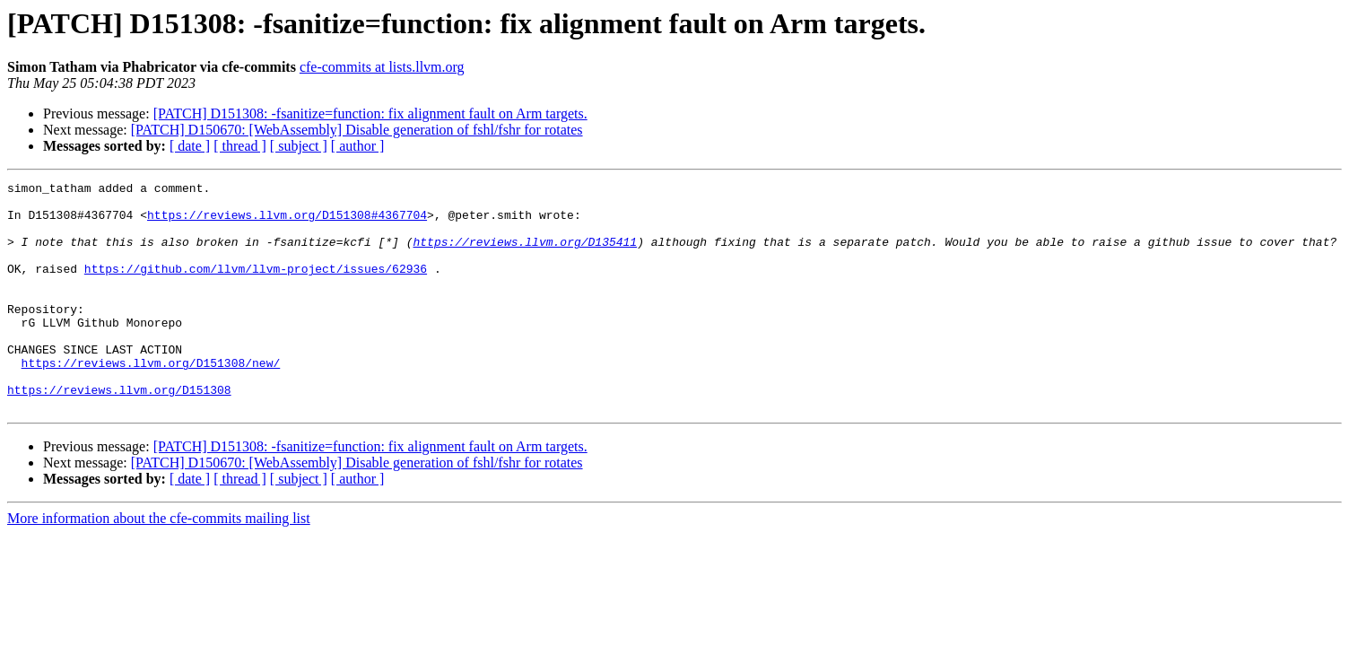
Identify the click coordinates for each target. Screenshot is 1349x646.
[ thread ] (239, 145)
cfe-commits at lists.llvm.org (382, 66)
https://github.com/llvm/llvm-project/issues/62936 (255, 287)
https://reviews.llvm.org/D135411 (525, 255)
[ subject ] (298, 145)
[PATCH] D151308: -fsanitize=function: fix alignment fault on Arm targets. (370, 113)
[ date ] (190, 145)
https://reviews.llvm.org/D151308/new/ (151, 400)
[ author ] (358, 145)
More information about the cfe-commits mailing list (158, 564)
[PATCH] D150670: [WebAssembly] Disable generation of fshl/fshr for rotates (357, 129)
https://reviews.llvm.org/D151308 (119, 432)
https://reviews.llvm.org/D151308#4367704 (287, 222)
